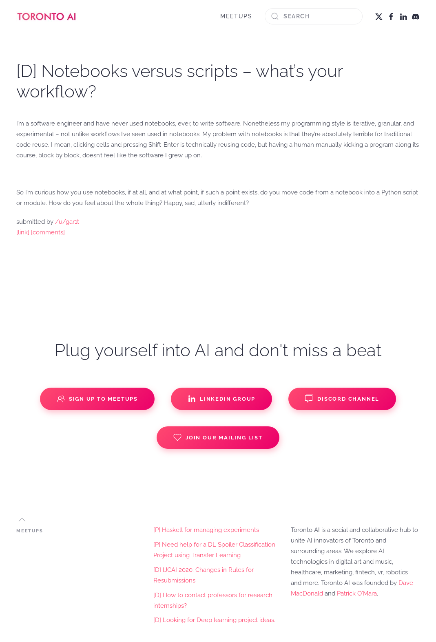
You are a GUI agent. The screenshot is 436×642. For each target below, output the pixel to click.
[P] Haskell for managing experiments (206, 530)
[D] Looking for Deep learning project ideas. (214, 620)
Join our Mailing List (218, 437)
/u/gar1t (67, 221)
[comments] (48, 232)
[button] (22, 520)
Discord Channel (342, 399)
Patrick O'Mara (357, 593)
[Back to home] (46, 16)
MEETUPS (236, 16)
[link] (22, 232)
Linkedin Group (221, 399)
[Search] (314, 16)
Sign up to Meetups (97, 399)
